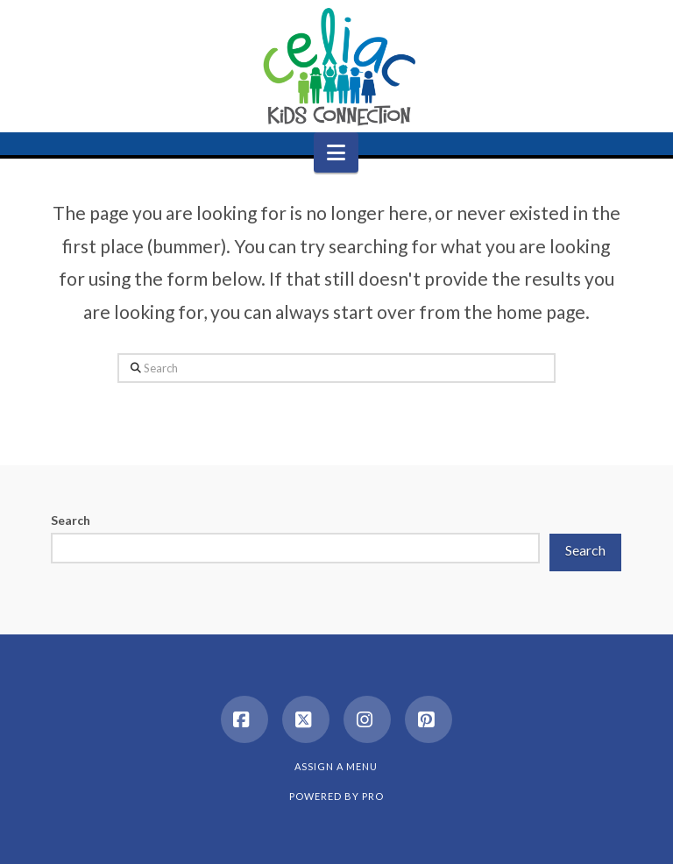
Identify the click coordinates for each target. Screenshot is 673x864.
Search (70, 520)
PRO (373, 796)
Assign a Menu (336, 766)
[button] (336, 152)
